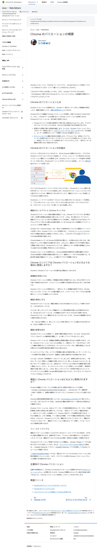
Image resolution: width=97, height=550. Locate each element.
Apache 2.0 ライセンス (41, 513)
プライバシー (37, 546)
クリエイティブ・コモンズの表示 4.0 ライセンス (66, 511)
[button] (11, 68)
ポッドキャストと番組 (56, 538)
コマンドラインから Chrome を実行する (72, 445)
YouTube (76, 533)
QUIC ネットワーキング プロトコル (66, 131)
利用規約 (29, 546)
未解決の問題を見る (32, 533)
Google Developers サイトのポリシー (78, 513)
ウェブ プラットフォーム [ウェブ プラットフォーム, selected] (9, 12)
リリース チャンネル (80, 231)
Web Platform (15, 8)
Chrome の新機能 (62, 2)
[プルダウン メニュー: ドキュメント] (38, 2)
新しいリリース (24, 12)
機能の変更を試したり (58, 110)
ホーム (32, 29)
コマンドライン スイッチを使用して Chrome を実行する (52, 492)
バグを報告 (30, 530)
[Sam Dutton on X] (39, 43)
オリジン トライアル (41, 136)
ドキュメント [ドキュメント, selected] (32, 2)
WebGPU (34, 12)
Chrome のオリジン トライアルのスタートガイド (50, 485)
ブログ (52, 2)
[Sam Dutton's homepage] (49, 43)
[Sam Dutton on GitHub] (42, 43)
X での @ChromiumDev (80, 530)
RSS (75, 538)
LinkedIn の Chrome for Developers (84, 536)
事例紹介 (44, 2)
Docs (4, 8)
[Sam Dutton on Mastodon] (44, 43)
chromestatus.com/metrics (70, 399)
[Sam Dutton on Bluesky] (47, 43)
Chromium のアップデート (57, 530)
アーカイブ (53, 536)
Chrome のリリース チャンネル (44, 489)
